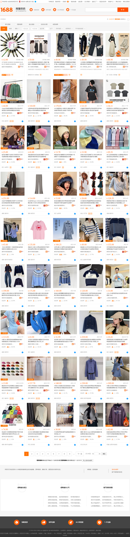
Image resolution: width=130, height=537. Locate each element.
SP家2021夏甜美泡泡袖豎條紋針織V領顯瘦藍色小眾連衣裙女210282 (12, 340)
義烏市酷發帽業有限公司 (60, 205)
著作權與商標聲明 (54, 530)
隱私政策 (76, 530)
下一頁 (80, 454)
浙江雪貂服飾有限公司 (113, 159)
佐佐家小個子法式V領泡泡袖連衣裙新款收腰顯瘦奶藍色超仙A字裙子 (64, 340)
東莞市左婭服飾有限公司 (113, 390)
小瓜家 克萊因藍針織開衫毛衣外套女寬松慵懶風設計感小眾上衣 (38, 340)
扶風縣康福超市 (95, 497)
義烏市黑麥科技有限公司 (113, 344)
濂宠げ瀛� (110, 69)
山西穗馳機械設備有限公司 (98, 506)
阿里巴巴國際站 (14, 533)
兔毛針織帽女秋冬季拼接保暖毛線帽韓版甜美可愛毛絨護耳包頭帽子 (64, 202)
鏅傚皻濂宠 (38, 69)
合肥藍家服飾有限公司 (65, 503)
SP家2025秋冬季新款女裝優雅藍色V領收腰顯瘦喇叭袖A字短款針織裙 (117, 386)
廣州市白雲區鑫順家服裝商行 (60, 436)
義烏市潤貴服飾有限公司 (86, 159)
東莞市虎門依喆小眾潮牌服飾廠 (113, 251)
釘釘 (115, 533)
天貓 (45, 533)
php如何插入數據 (118, 503)
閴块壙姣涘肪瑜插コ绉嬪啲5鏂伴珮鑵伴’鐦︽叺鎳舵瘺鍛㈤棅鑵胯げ (65, 63)
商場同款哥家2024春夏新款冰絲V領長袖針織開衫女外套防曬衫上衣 (117, 202)
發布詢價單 (115, 469)
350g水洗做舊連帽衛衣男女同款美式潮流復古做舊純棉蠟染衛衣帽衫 (12, 109)
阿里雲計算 (81, 533)
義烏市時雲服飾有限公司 (8, 390)
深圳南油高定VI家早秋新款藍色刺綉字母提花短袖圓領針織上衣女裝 (90, 294)
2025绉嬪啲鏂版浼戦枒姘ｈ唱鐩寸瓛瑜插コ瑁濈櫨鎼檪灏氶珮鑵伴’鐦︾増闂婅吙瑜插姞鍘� (38, 63)
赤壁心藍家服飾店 (76, 500)
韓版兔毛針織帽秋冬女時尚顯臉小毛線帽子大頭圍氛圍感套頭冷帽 (64, 155)
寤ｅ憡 (22, 64)
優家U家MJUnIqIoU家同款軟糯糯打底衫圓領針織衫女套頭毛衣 (91, 433)
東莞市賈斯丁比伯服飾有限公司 (34, 390)
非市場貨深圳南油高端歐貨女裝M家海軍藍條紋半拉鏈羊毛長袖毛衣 (117, 248)
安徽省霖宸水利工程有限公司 (110, 497)
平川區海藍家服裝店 (65, 506)
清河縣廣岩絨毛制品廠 (34, 436)
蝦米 (75, 533)
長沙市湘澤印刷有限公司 (109, 503)
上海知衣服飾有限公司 (113, 298)
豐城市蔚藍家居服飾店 (65, 500)
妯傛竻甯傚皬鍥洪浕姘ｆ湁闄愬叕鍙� (8, 67)
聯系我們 (91, 530)
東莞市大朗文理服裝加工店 (86, 344)
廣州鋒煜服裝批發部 (86, 298)
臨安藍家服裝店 (63, 497)
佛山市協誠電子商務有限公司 (99, 503)
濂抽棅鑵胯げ (58, 69)
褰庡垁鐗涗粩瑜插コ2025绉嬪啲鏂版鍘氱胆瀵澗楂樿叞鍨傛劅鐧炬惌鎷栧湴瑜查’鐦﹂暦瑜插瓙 (117, 63)
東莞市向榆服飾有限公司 (8, 298)
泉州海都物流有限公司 (108, 500)
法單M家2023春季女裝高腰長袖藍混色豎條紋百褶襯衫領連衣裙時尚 (64, 248)
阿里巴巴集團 (4, 533)
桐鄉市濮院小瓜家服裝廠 (34, 344)
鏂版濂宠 (46, 69)
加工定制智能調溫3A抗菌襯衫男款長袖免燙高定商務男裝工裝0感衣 (117, 155)
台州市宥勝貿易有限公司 (60, 159)
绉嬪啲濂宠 (31, 69)
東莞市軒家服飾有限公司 (113, 113)
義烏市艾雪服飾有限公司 (8, 159)
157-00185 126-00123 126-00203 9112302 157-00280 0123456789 (12, 63)
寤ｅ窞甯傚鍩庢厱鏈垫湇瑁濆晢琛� (113, 67)
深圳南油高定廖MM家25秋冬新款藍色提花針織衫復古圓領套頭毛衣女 (38, 294)
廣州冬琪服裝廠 (84, 113)
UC (103, 533)
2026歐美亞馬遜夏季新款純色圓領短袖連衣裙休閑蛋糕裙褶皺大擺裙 (90, 202)
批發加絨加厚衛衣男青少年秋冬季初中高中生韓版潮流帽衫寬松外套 (117, 433)
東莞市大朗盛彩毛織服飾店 (60, 390)
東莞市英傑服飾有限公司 (8, 344)
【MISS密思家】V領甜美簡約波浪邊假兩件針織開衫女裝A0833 (12, 248)
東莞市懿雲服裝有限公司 (60, 251)
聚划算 (49, 533)
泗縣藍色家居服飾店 (54, 497)
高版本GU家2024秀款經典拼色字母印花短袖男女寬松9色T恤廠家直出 (38, 248)
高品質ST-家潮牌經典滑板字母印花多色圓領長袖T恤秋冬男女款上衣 (12, 433)
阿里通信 (93, 533)
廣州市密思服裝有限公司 (8, 251)
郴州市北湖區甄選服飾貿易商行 (113, 205)
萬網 (99, 533)
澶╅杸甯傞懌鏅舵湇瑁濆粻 (34, 67)
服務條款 (69, 530)
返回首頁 (79, 460)
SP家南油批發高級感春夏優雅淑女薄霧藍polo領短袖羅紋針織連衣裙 (38, 109)
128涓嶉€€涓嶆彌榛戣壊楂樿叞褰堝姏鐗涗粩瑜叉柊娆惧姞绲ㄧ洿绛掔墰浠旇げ (91, 63)
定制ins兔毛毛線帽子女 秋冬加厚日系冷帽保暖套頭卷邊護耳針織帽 (91, 155)
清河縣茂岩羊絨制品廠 (86, 436)
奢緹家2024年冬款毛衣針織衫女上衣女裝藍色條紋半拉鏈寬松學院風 (90, 248)
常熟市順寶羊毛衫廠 (119, 500)
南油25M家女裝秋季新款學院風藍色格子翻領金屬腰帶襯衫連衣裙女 (90, 386)
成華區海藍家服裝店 (54, 500)
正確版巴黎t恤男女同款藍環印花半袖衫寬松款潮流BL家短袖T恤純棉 (91, 109)
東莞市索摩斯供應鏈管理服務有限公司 (34, 205)
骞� (21, 66)
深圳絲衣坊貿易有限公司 (60, 113)
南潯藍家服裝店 (75, 497)
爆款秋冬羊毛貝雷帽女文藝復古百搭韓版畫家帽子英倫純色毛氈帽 (12, 386)
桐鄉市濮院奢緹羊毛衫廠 (86, 251)
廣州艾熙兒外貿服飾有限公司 (86, 205)
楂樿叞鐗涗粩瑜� (85, 69)
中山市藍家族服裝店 (76, 506)
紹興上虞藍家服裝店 (54, 506)
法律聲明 (63, 530)
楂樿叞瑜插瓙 (117, 69)
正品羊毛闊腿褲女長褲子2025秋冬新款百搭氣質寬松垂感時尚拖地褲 (12, 202)
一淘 (54, 533)
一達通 (127, 533)
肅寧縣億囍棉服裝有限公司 (8, 113)
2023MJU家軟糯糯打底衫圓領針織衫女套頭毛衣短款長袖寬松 (38, 433)
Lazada (65, 535)
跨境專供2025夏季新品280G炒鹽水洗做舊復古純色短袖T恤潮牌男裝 (117, 109)
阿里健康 (120, 533)
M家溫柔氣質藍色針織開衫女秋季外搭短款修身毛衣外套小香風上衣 (90, 340)
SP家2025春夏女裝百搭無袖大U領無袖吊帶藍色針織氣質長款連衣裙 (64, 386)
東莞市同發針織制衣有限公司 (34, 113)
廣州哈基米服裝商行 (7, 436)
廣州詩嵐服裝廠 (58, 344)
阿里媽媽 (69, 533)
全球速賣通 (33, 533)
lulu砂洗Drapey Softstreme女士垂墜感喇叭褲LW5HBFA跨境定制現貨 (38, 202)
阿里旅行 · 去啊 (61, 533)
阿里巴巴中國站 (24, 533)
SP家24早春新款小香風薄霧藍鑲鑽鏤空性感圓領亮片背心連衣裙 (38, 386)
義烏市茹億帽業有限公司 (34, 159)
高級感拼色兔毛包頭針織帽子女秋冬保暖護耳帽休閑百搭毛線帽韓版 (38, 155)
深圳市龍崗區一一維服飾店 (86, 390)
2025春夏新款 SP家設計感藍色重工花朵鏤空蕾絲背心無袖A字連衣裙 (64, 109)
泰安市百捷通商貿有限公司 (98, 500)
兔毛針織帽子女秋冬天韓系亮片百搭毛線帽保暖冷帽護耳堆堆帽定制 (12, 155)
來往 (111, 533)
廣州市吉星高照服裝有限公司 (8, 205)
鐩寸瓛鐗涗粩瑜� (96, 69)
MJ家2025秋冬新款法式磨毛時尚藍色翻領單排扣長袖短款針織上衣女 (12, 294)
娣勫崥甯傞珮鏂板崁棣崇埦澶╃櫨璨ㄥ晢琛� (60, 67)
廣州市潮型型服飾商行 (34, 251)
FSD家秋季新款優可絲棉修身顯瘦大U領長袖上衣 (65, 433)
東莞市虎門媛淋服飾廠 (34, 298)
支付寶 (107, 533)
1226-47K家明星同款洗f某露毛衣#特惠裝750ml (117, 294)
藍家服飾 (95, 469)
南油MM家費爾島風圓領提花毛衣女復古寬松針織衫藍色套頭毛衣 (64, 294)
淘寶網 (40, 533)
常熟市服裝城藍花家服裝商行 (79, 503)
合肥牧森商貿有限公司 (113, 436)
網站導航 (98, 530)
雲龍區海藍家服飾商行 (54, 503)
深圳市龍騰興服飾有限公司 (60, 298)
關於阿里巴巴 (84, 530)
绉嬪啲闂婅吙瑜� (67, 69)
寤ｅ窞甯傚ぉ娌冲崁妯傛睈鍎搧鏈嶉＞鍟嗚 (86, 67)
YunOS (88, 533)
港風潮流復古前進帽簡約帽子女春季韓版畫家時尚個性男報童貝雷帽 (117, 340)
